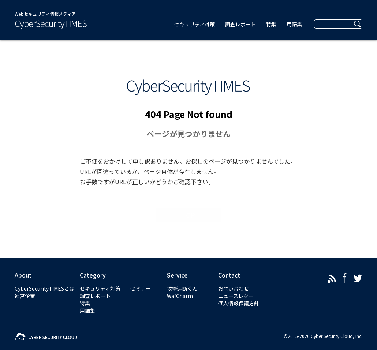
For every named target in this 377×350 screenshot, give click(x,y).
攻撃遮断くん (182, 288)
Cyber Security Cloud (332, 336)
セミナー (140, 288)
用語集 (87, 310)
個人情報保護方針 (238, 303)
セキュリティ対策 (100, 288)
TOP (188, 215)
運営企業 (25, 295)
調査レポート (95, 295)
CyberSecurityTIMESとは (44, 288)
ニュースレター (236, 295)
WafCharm (180, 295)
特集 (85, 303)
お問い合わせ (233, 288)
